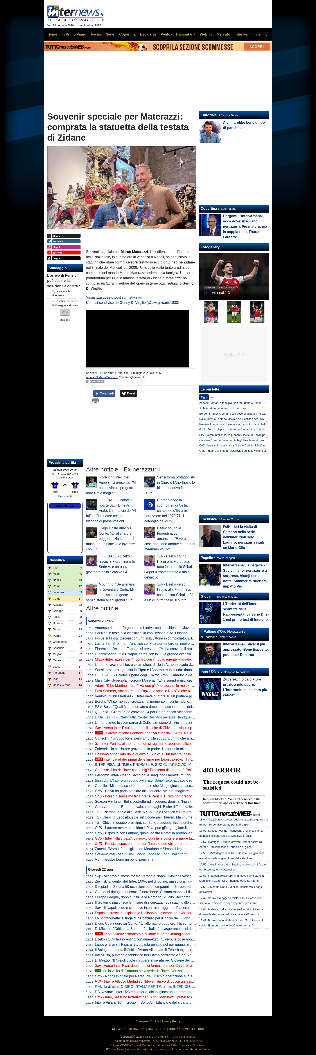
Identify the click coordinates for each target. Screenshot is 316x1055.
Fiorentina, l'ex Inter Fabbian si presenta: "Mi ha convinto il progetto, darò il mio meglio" (162, 649)
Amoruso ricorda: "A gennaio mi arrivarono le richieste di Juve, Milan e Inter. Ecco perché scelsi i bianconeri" (179, 628)
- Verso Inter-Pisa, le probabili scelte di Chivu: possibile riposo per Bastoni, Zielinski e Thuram (171, 728)
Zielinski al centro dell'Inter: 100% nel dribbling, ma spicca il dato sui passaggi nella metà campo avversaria (178, 881)
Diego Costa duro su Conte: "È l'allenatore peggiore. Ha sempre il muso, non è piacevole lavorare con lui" (110, 538)
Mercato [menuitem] (223, 34)
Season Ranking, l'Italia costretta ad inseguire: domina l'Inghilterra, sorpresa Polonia (160, 801)
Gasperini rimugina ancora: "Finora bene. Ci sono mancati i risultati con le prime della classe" (167, 892)
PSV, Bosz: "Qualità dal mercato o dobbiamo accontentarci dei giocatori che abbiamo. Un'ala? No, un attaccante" (183, 707)
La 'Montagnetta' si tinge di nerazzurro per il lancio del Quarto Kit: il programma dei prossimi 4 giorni (172, 918)
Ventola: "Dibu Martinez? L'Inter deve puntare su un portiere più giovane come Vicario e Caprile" (169, 696)
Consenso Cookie (147, 1021)
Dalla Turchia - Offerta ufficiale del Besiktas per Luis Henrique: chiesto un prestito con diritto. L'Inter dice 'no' (179, 717)
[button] (65, 312)
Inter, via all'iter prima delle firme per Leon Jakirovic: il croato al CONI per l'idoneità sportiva (170, 759)
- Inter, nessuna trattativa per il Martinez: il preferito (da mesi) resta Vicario (160, 997)
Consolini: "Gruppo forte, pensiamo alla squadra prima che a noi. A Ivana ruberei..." (159, 738)
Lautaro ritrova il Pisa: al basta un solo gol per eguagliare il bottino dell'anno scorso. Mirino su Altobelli (178, 944)
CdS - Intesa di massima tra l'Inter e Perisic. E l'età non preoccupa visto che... (247, 445)
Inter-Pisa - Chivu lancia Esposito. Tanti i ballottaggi (141, 854)
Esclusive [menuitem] (148, 34)
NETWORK (119, 1029)
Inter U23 (208, 672)
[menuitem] (265, 34)
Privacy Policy (171, 1021)
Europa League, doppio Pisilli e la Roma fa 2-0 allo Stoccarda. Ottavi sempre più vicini (162, 897)
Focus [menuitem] (96, 34)
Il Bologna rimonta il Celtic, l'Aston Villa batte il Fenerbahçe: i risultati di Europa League (162, 950)
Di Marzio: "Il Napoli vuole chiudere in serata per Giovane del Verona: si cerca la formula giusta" (169, 960)
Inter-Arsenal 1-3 (217, 293)
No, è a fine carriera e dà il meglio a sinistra (65, 303)
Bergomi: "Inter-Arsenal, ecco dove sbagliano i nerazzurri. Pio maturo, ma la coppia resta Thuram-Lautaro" (178, 775)
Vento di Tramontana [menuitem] (178, 34)
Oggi (204, 397)
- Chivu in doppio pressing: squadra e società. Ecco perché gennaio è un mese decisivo (166, 822)
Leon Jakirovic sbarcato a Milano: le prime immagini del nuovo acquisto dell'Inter (162, 934)
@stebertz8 (137, 377)
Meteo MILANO (65, 506)
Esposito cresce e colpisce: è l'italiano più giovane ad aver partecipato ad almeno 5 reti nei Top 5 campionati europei (185, 913)
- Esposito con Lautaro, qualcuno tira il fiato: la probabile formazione (152, 833)
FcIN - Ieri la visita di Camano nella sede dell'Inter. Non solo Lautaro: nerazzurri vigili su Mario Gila (243, 537)
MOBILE (190, 1029)
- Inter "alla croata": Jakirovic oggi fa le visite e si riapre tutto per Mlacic (154, 838)
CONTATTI (176, 1029)
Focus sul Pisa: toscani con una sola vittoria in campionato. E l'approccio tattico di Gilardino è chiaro (172, 638)
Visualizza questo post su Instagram (114, 297)
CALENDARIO (157, 1029)
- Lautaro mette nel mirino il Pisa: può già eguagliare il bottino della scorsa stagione (163, 828)
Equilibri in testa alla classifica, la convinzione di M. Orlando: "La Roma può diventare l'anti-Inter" (170, 633)
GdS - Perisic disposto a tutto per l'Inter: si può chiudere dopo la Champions (246, 429)
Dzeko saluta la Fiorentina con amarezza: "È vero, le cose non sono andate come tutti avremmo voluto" (169, 538)
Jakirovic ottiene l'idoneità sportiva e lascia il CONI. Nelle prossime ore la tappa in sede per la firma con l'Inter (184, 733)
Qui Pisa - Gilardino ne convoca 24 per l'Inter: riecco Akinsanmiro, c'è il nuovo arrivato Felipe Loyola (172, 712)
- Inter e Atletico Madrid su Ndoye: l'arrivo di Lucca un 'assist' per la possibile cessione (165, 981)
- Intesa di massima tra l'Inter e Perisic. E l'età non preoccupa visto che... (155, 796)
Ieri (212, 397)
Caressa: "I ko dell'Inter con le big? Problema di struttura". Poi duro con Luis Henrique (161, 770)
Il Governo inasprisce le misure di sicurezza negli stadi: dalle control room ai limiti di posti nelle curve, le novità (180, 902)
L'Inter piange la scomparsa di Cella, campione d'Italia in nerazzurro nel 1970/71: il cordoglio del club (166, 510)
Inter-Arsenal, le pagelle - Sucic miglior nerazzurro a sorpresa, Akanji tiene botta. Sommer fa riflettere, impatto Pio (245, 575)
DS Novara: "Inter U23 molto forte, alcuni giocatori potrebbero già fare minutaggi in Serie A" (166, 992)
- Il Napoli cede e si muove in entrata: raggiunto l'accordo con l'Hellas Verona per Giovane (168, 908)
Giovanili (208, 596)
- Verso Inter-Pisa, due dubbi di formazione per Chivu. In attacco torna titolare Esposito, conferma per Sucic (182, 965)
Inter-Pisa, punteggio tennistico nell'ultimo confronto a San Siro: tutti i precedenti (157, 955)
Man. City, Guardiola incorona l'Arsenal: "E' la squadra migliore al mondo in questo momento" (167, 680)
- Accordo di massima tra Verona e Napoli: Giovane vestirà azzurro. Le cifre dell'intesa (165, 876)
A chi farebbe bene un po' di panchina (124, 859)
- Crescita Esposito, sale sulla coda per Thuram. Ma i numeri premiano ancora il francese (167, 817)
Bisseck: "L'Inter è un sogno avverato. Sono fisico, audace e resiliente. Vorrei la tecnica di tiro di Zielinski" (177, 780)
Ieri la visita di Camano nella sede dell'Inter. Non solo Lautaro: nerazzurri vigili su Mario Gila (170, 971)
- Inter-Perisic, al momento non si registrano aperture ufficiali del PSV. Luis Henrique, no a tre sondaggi (177, 743)
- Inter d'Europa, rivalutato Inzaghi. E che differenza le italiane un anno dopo (161, 807)
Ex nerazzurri (106, 372)
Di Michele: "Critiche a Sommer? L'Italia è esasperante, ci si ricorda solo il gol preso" (160, 929)
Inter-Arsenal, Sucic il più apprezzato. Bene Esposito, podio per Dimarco (246, 649)
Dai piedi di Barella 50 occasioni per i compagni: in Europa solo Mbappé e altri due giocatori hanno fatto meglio (181, 886)
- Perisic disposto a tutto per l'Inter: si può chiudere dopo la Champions (154, 843)
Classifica (56, 560)
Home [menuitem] (52, 34)
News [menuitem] (110, 34)
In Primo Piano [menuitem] (74, 34)
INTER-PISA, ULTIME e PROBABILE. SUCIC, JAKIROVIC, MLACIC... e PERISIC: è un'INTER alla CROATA (179, 765)
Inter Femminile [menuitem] (247, 34)
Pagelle (207, 558)
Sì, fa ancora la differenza (61, 293)
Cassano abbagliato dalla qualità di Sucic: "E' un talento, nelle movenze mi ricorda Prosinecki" (168, 754)
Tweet (128, 394)
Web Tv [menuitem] (206, 34)
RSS (201, 1029)
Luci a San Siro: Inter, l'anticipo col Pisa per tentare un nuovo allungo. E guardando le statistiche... (171, 643)
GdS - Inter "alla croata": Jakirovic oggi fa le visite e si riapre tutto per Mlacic (246, 450)
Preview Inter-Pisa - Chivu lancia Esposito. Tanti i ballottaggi (236, 424)
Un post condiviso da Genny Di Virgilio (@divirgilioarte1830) (132, 302)
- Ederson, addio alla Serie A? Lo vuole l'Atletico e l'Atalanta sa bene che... (155, 812)
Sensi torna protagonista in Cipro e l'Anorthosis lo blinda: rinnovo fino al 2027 (155, 670)
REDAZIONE (137, 1029)
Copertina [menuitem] (127, 34)
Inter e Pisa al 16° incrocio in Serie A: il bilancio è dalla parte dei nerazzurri (153, 1002)
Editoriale (209, 115)
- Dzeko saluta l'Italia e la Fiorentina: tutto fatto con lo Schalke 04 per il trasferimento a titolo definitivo (170, 566)
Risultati (65, 319)
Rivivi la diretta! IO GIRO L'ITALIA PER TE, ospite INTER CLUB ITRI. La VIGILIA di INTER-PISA (170, 987)
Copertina (209, 208)
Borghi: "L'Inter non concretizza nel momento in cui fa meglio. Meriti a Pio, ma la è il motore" (172, 701)
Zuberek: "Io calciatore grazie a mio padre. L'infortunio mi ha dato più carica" (154, 749)
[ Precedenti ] (65, 496)
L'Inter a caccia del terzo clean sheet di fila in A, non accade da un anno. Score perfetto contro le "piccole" (177, 664)
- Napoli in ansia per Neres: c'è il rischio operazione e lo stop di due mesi (155, 976)
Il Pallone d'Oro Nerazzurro (223, 631)
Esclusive (209, 519)
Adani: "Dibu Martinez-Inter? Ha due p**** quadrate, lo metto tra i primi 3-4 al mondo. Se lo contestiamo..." (177, 686)
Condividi (104, 394)
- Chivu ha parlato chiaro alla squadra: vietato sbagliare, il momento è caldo (157, 791)
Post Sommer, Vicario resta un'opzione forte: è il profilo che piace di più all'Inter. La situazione (167, 691)
